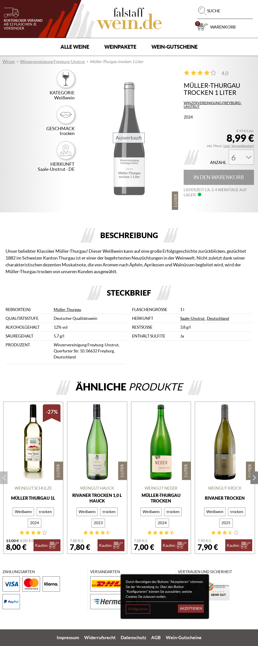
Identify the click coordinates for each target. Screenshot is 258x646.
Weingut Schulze (33, 488)
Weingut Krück (225, 488)
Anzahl (218, 162)
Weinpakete (120, 47)
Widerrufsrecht (100, 637)
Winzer (9, 61)
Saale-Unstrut (192, 318)
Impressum (68, 637)
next (254, 477)
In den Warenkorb (219, 177)
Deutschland (218, 318)
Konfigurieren (138, 609)
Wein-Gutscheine (174, 47)
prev (4, 477)
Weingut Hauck (97, 488)
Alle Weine (74, 47)
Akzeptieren (191, 608)
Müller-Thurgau (67, 309)
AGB (156, 637)
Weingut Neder (161, 488)
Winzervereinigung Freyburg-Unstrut (52, 61)
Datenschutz (133, 637)
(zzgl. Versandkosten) (238, 146)
